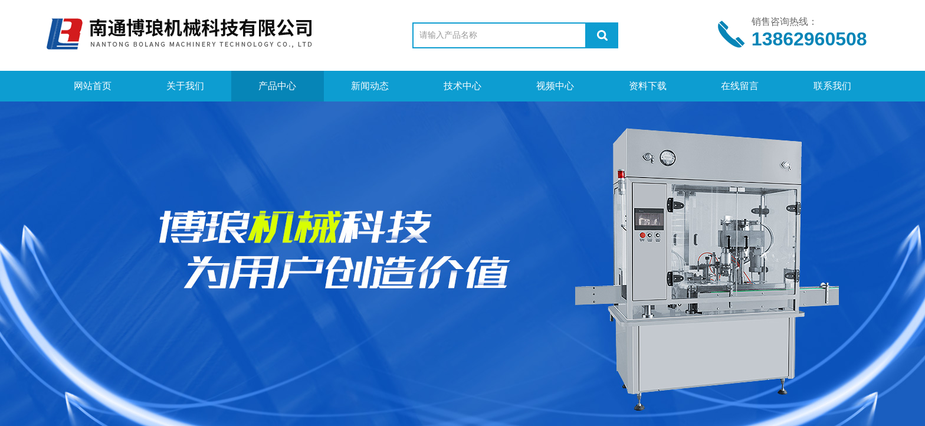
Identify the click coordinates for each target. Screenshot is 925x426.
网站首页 (92, 86)
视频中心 (555, 86)
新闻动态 (370, 86)
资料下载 (648, 86)
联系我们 (832, 86)
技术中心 (462, 86)
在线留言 (740, 86)
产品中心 (277, 86)
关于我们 (185, 86)
